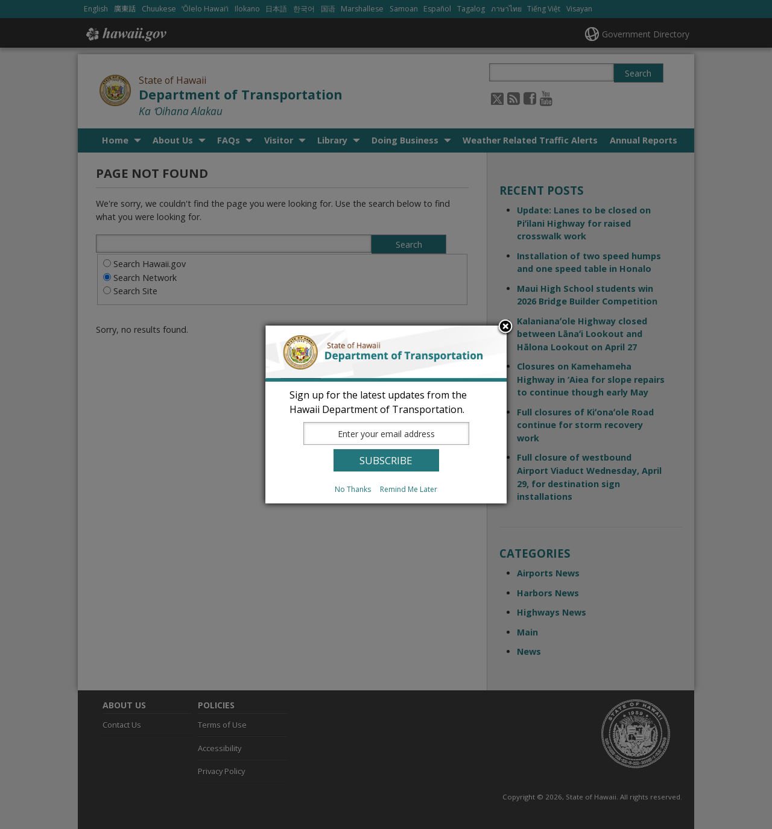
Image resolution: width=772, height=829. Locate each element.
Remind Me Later (408, 489)
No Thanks (353, 489)
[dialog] (386, 414)
